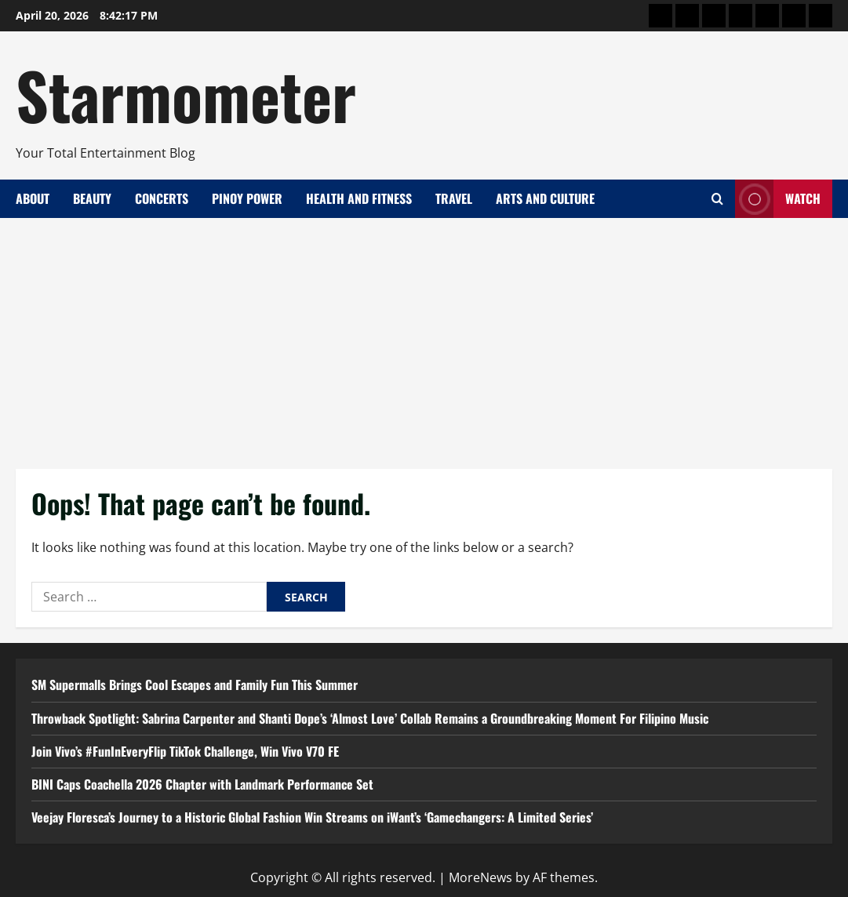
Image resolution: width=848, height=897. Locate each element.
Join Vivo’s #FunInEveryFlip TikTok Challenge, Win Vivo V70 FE (185, 751)
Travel (453, 198)
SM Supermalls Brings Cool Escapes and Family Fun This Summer (194, 684)
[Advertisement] (424, 335)
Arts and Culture (545, 198)
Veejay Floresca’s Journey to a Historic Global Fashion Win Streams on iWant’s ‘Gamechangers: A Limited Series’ (312, 817)
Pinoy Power (247, 198)
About (32, 198)
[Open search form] (717, 198)
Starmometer (186, 94)
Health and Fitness (359, 198)
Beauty (92, 198)
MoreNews (480, 877)
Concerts (161, 198)
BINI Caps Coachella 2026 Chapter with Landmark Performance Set (202, 784)
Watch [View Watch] (778, 199)
